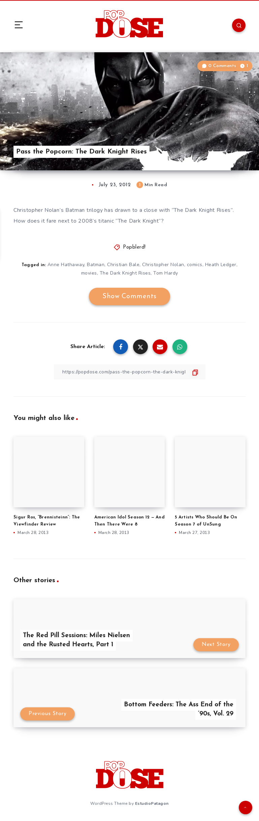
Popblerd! (134, 247)
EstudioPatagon (152, 803)
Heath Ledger (220, 264)
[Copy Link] (129, 371)
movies (89, 273)
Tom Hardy (165, 273)
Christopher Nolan (163, 264)
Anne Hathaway (66, 264)
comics (194, 264)
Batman (95, 264)
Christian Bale (123, 264)
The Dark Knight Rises (125, 273)
